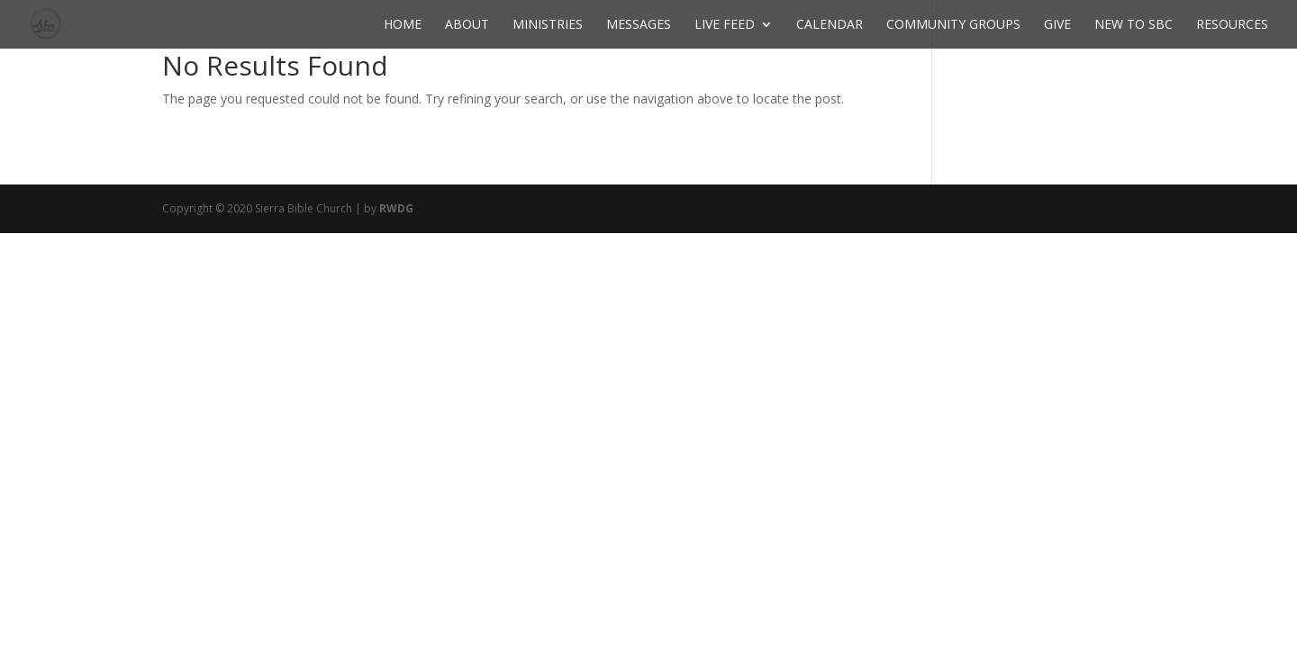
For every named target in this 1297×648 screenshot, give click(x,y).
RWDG (396, 208)
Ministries (547, 25)
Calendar (829, 25)
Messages (638, 25)
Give (1057, 25)
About (467, 25)
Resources (1232, 25)
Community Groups (953, 25)
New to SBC (1133, 25)
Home (403, 25)
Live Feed (724, 25)
